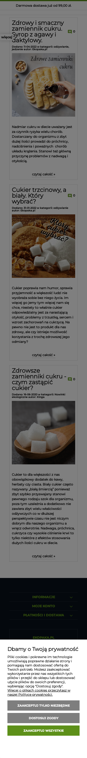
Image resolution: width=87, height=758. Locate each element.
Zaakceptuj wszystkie (43, 730)
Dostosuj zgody (43, 718)
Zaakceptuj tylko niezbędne (43, 705)
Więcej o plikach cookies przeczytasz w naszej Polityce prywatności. (38, 692)
